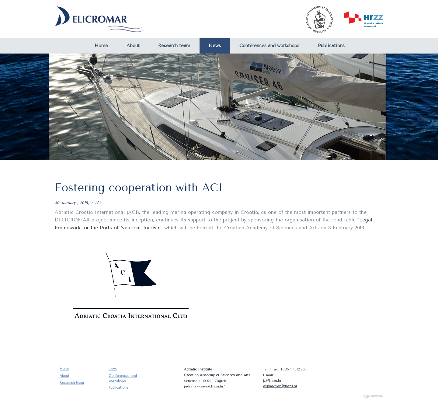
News (215, 45)
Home (101, 45)
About (133, 45)
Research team (174, 45)
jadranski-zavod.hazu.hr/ (204, 386)
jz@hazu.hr (272, 381)
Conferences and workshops (269, 45)
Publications (331, 45)
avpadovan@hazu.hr (280, 386)
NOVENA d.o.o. (373, 396)
